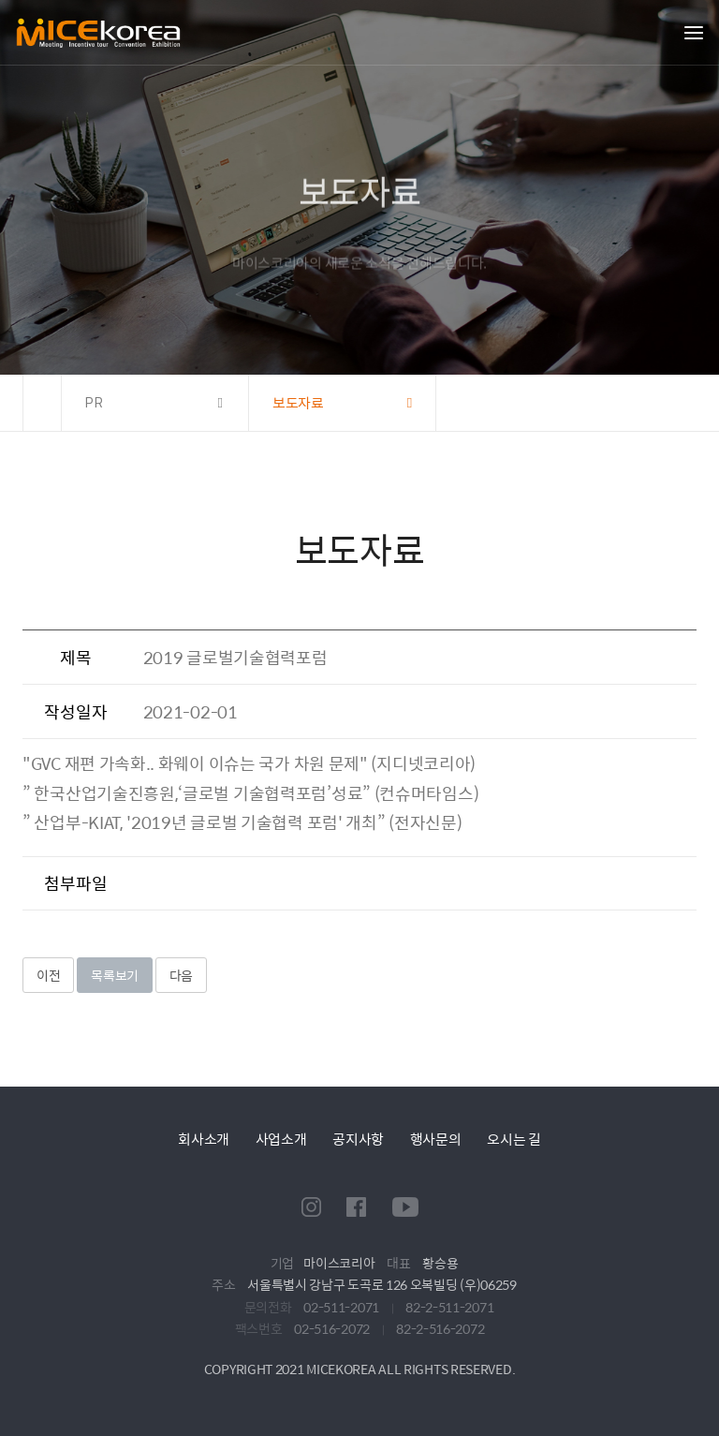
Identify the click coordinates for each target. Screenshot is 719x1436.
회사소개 (203, 1138)
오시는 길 (514, 1138)
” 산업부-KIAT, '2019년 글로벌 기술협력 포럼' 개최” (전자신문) (242, 822)
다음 (181, 975)
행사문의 (436, 1138)
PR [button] (95, 402)
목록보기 (115, 975)
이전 (48, 975)
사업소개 (281, 1138)
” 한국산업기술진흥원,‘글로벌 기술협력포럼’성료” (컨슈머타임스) (250, 793)
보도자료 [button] (298, 402)
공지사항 (358, 1138)
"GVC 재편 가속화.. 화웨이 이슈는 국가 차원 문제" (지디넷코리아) (249, 763)
